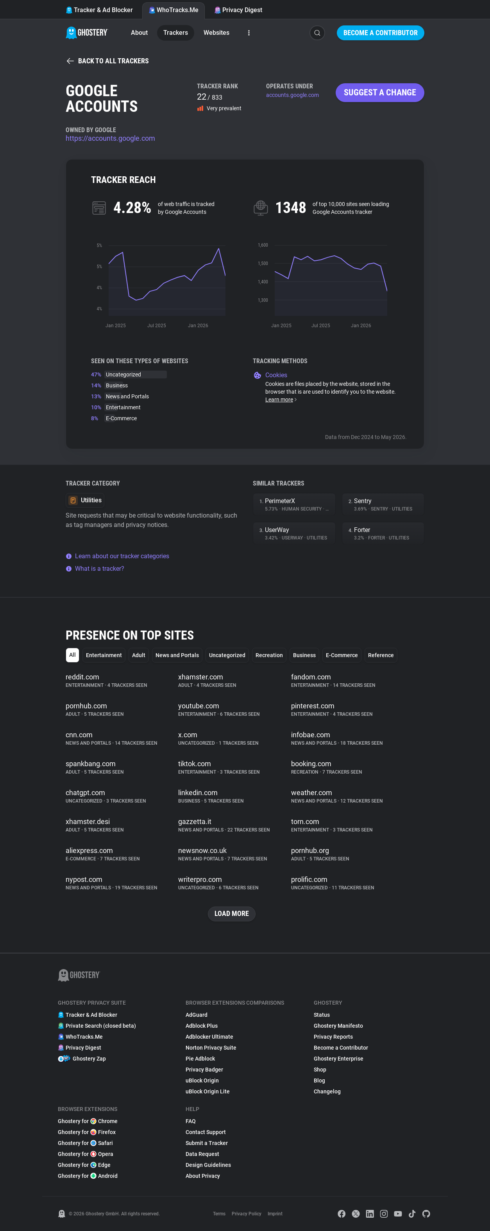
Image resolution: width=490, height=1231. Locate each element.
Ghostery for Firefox (87, 1132)
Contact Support (206, 1132)
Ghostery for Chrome (88, 1121)
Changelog (327, 1091)
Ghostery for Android (88, 1176)
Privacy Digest (238, 10)
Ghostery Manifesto (338, 1026)
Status (322, 1015)
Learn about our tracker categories (117, 556)
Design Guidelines (208, 1165)
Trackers (175, 32)
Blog (319, 1080)
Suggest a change (380, 92)
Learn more (281, 399)
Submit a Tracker (207, 1143)
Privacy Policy (246, 1214)
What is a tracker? (95, 568)
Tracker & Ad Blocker (99, 10)
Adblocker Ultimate (209, 1037)
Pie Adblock (200, 1058)
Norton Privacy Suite (211, 1048)
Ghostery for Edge (84, 1165)
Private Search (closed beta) (97, 1026)
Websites (216, 32)
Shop (320, 1069)
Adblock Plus (202, 1026)
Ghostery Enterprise (338, 1058)
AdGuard (196, 1015)
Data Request (202, 1154)
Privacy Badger (204, 1069)
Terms (219, 1214)
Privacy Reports (333, 1037)
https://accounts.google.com (110, 138)
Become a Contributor (380, 33)
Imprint (275, 1214)
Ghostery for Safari (85, 1143)
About (139, 32)
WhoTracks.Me (173, 10)
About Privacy (203, 1176)
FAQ (191, 1121)
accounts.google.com (292, 95)
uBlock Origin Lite (208, 1091)
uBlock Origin (202, 1080)
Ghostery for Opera (85, 1154)
